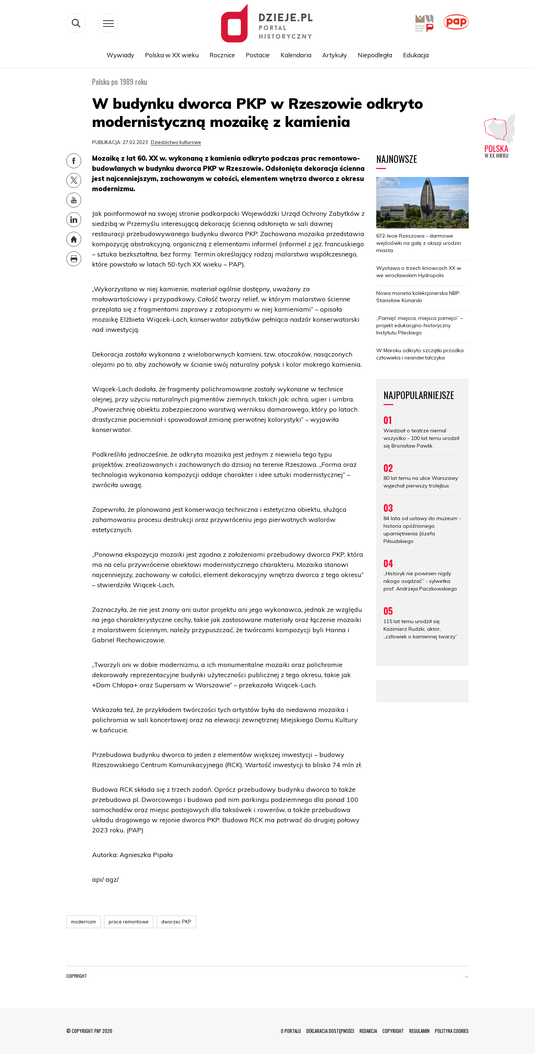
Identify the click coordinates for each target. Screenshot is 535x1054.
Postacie (258, 55)
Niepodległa (375, 55)
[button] (467, 977)
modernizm (83, 922)
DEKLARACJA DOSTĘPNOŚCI (330, 1030)
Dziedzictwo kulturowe (176, 142)
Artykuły (334, 55)
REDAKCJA (368, 1030)
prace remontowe (129, 922)
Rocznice (222, 55)
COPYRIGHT (393, 1030)
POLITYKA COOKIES (452, 1030)
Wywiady (120, 55)
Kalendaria (296, 55)
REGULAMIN (419, 1030)
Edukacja (416, 55)
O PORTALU (291, 1030)
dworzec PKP (176, 922)
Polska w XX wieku (172, 55)
